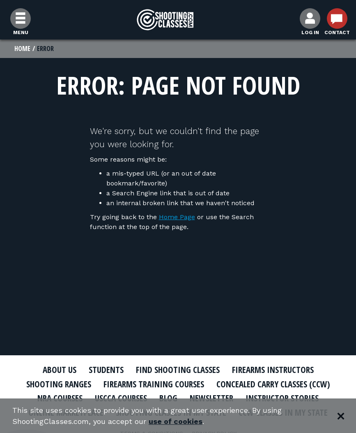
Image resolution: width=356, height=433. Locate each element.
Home (22, 48)
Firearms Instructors (273, 369)
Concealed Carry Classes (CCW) (273, 384)
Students (106, 369)
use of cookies (175, 421)
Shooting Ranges (58, 384)
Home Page (177, 217)
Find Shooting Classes (178, 369)
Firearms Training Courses (153, 384)
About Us (59, 369)
